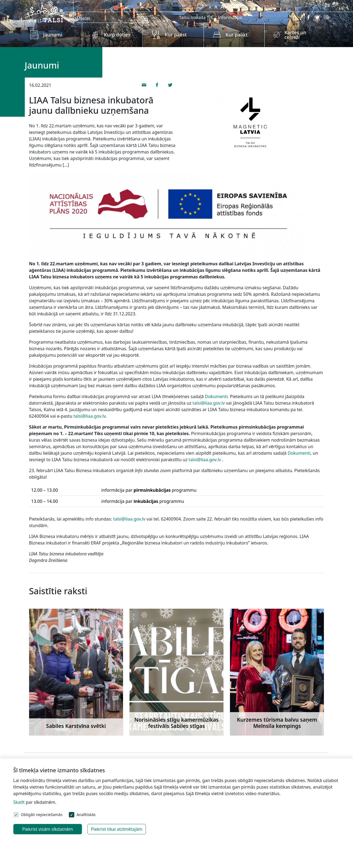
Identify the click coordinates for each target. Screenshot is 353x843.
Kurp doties (117, 34)
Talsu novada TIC (196, 17)
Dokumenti (216, 396)
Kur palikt (237, 34)
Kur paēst (176, 34)
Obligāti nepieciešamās (42, 814)
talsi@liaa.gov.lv (208, 403)
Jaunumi (52, 34)
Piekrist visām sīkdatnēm (47, 829)
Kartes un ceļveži (295, 35)
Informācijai (230, 17)
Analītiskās (86, 814)
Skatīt (19, 802)
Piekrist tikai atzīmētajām (116, 829)
